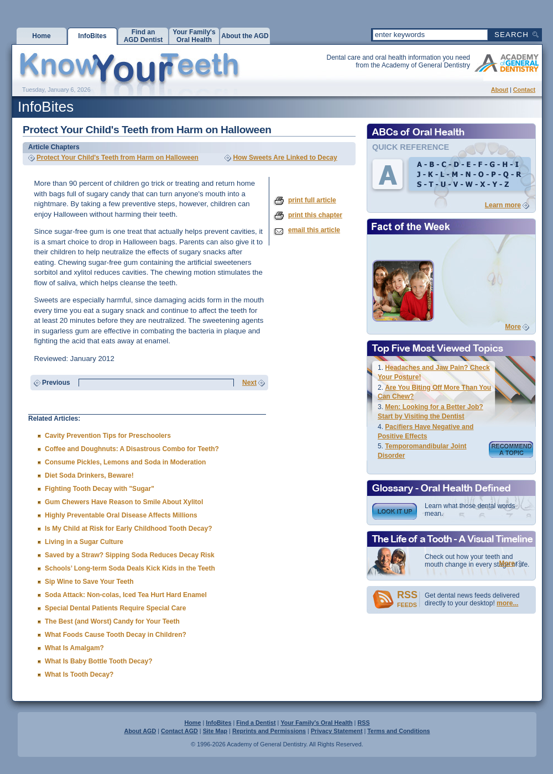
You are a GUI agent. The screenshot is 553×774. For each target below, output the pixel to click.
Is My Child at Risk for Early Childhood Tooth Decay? (128, 528)
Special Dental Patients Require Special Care (115, 608)
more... (507, 603)
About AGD (140, 731)
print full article (312, 200)
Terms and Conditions (398, 731)
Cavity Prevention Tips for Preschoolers (108, 436)
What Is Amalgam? (74, 648)
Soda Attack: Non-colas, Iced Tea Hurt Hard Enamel (126, 595)
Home (192, 722)
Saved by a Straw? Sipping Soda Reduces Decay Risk (130, 555)
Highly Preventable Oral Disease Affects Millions (121, 515)
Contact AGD (179, 731)
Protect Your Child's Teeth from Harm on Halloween (117, 157)
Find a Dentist (255, 722)
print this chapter (315, 215)
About (499, 89)
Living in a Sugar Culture (84, 542)
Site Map (215, 731)
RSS (363, 722)
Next (249, 382)
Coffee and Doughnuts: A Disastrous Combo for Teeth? (132, 449)
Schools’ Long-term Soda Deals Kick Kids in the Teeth (130, 568)
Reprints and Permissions (269, 731)
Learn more (503, 205)
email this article (314, 230)
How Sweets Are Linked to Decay (285, 157)
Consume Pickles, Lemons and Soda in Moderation (125, 462)
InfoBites (218, 722)
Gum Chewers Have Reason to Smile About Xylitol (124, 502)
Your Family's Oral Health (316, 722)
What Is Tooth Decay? (79, 674)
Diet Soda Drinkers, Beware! (89, 475)
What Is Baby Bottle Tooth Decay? (98, 661)
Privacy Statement (337, 731)
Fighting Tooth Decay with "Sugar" (99, 489)
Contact (524, 89)
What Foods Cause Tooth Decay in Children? (115, 635)
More (513, 327)
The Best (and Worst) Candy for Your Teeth (112, 621)
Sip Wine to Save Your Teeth (89, 581)
